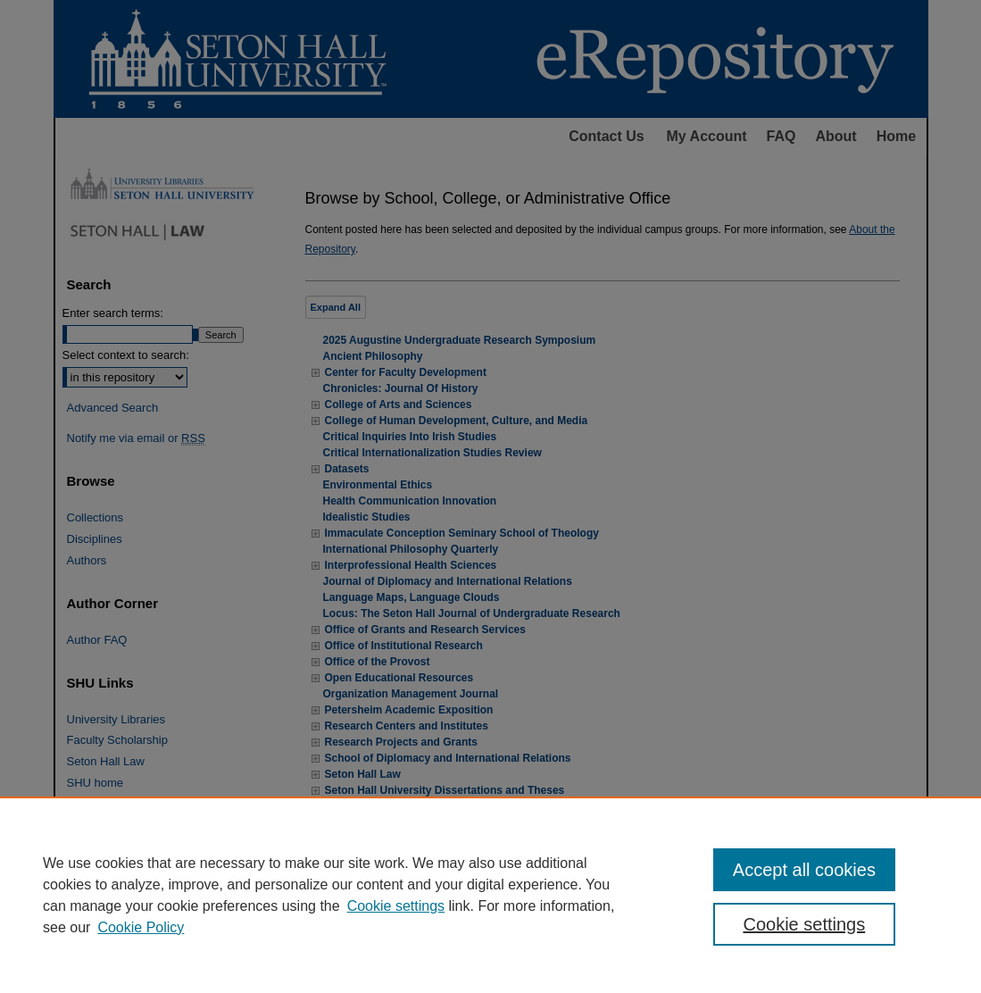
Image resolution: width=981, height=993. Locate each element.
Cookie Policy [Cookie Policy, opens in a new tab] (140, 927)
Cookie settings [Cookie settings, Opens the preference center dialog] (804, 924)
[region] (490, 895)
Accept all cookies (804, 870)
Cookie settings (396, 906)
